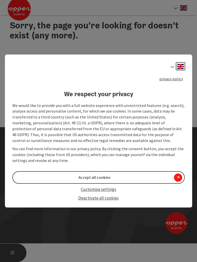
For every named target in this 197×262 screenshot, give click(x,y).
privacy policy (171, 78)
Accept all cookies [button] (94, 177)
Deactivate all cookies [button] (98, 198)
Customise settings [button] (98, 189)
